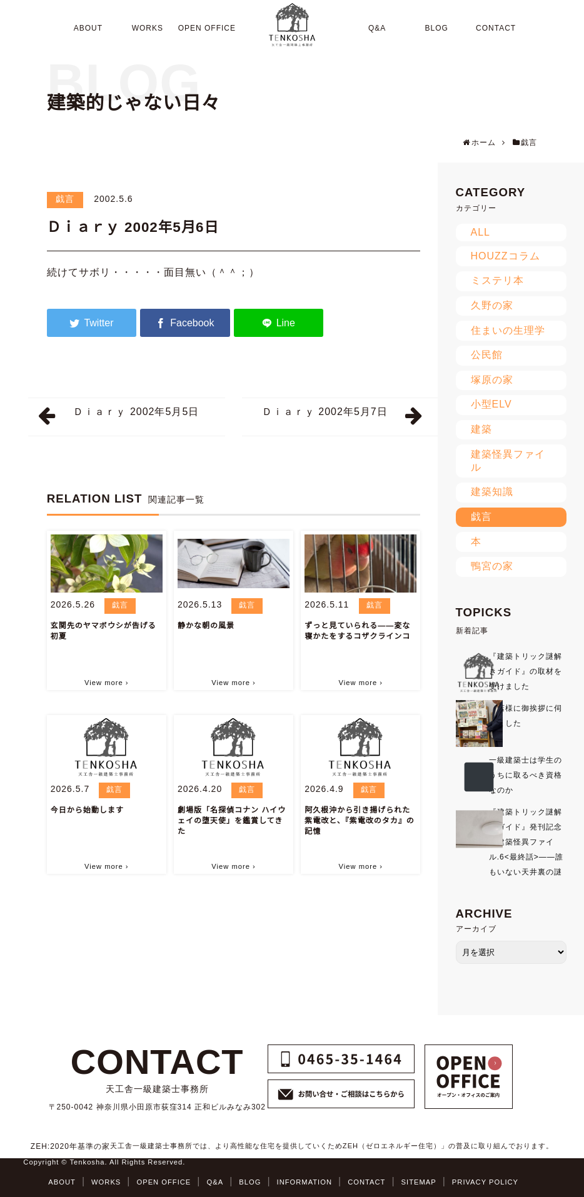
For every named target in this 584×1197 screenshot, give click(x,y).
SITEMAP (418, 1182)
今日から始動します (87, 810)
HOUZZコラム (505, 256)
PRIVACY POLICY (485, 1182)
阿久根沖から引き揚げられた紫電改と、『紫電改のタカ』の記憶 (360, 821)
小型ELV (491, 404)
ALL (480, 232)
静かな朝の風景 (206, 625)
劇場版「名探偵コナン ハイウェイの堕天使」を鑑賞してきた (232, 821)
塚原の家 (492, 379)
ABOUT (62, 1182)
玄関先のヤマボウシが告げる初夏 (103, 631)
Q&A (214, 1182)
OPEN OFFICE (163, 1182)
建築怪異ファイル (508, 461)
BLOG (250, 1182)
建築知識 (492, 491)
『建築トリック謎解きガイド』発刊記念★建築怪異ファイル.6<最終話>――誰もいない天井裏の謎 (526, 842)
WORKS (106, 1182)
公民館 (487, 354)
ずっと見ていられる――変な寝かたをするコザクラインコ (357, 631)
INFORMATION (304, 1182)
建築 (481, 429)
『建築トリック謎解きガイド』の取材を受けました (525, 671)
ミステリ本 (497, 280)
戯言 (65, 199)
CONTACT (366, 1182)
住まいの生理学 (508, 330)
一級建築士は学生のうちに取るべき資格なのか (525, 775)
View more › (106, 682)
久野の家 (492, 305)
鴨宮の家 (492, 566)
